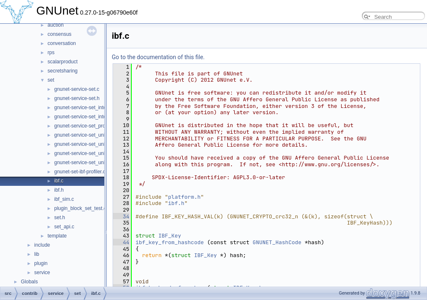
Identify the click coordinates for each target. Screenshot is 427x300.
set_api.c (64, 227)
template (57, 236)
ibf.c (58, 181)
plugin (41, 263)
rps (51, 52)
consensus (59, 34)
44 (121, 242)
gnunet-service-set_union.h (84, 144)
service (42, 272)
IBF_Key (169, 235)
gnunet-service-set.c (76, 89)
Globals (29, 282)
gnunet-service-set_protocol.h (87, 126)
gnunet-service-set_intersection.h (91, 117)
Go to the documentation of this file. (158, 57)
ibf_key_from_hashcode (170, 242)
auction (56, 25)
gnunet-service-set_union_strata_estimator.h (103, 162)
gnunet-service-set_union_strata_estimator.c (103, 153)
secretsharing (63, 71)
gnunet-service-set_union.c (84, 135)
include (42, 245)
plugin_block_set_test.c (80, 208)
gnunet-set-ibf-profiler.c (79, 172)
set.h (59, 217)
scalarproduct (63, 62)
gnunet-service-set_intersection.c (91, 107)
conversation (62, 43)
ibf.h (59, 190)
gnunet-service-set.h (77, 98)
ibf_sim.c (64, 199)
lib (36, 254)
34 (121, 216)
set (51, 80)
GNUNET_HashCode (277, 242)
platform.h (184, 196)
